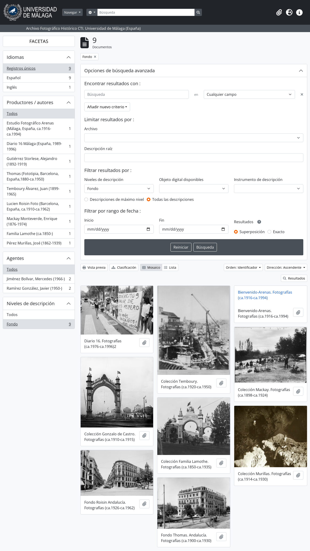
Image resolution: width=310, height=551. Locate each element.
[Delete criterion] (302, 94)
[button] (279, 12)
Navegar (71, 12)
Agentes (15, 258)
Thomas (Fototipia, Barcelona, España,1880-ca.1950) (38, 176)
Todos (12, 113)
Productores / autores (30, 102)
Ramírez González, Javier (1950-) (38, 289)
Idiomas (15, 57)
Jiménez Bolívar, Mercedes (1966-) (38, 280)
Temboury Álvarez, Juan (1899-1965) (38, 191)
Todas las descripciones (173, 199)
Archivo (90, 128)
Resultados (294, 278)
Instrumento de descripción (258, 179)
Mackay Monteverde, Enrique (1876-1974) (38, 221)
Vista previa (94, 267)
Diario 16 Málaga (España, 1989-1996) (38, 146)
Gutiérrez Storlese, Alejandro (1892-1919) (38, 161)
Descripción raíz (98, 148)
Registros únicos (38, 69)
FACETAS (38, 41)
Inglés (38, 88)
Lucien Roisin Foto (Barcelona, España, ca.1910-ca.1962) (38, 206)
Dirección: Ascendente (284, 267)
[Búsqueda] (146, 12)
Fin (161, 220)
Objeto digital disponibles (181, 179)
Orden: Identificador (242, 267)
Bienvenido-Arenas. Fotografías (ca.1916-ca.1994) (265, 295)
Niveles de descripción (31, 303)
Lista (170, 267)
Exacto (279, 231)
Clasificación (124, 267)
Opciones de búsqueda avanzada (119, 70)
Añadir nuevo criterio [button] (105, 106)
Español (38, 79)
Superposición (252, 231)
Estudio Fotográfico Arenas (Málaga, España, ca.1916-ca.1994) (38, 128)
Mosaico (151, 267)
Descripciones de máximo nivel (117, 199)
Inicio (89, 220)
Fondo (38, 325)
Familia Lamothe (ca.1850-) (38, 234)
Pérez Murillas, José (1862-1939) (38, 244)
